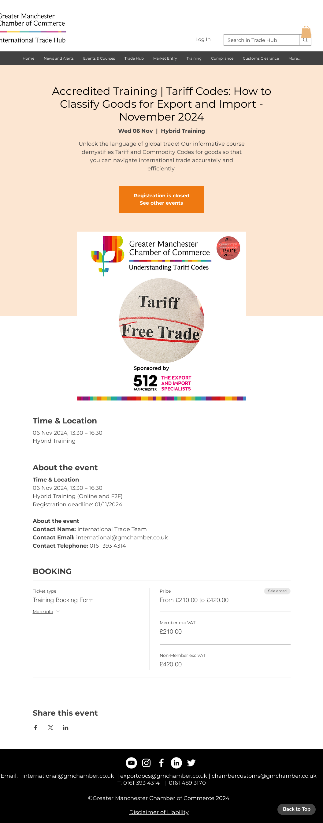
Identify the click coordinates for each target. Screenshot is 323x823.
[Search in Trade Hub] (257, 40)
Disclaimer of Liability (159, 812)
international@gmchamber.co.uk (68, 776)
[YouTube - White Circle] (131, 763)
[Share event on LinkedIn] (66, 727)
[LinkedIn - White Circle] (176, 763)
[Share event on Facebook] (36, 727)
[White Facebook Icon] (161, 763)
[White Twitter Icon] (191, 763)
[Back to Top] (296, 809)
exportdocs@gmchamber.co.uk (163, 776)
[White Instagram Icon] (146, 763)
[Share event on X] (51, 727)
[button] (306, 32)
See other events (161, 203)
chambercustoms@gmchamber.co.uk (264, 776)
